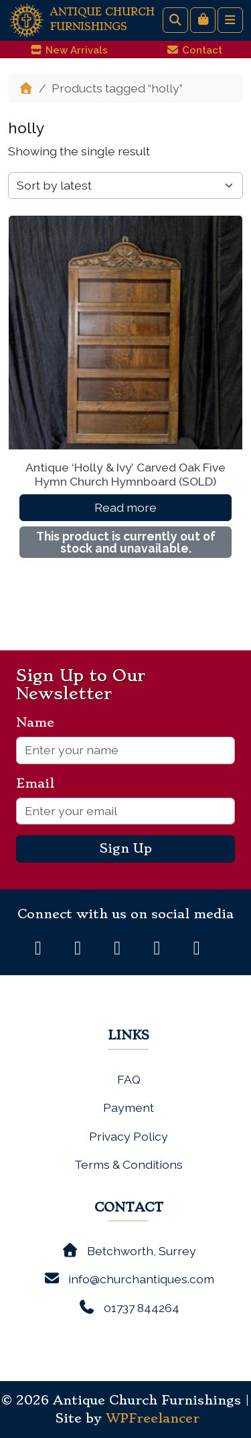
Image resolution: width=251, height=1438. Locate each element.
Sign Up (126, 848)
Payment (128, 1107)
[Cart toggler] (203, 20)
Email (40, 783)
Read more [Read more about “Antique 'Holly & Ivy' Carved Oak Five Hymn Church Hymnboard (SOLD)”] (125, 507)
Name (40, 722)
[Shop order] (125, 185)
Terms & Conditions (128, 1164)
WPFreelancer (152, 1418)
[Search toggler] (175, 20)
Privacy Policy (128, 1136)
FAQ (129, 1079)
